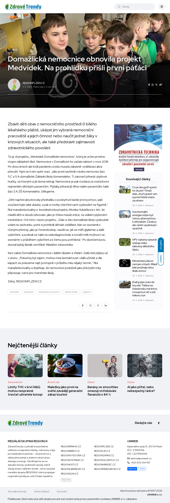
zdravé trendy (71, 292)
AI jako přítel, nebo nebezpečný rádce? (141, 389)
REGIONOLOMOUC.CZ (106, 460)
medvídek (14, 292)
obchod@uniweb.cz (140, 458)
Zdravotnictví (15, 382)
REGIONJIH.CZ (102, 450)
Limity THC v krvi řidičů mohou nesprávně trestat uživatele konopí (25, 391)
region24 (87, 292)
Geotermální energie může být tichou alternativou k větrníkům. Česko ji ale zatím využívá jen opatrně (144, 220)
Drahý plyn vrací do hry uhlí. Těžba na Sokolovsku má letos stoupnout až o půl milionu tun (144, 288)
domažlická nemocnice (49, 292)
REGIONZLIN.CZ (69, 473)
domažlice (29, 292)
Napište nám (132, 469)
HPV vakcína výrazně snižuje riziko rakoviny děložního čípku (144, 244)
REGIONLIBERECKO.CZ (73, 469)
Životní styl (53, 382)
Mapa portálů (66, 480)
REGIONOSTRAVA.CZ (72, 460)
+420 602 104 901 (140, 462)
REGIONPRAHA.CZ (71, 446)
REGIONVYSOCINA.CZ (73, 455)
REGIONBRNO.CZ (70, 450)
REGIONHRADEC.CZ (105, 464)
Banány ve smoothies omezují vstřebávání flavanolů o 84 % (102, 391)
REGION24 (32, 472)
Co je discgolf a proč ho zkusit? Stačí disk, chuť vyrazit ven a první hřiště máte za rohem (144, 194)
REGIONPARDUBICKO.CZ (107, 469)
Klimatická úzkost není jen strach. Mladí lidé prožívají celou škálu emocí (144, 266)
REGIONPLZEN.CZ (29, 281)
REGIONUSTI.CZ (69, 464)
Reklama (142, 469)
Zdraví (90, 382)
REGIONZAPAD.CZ (104, 455)
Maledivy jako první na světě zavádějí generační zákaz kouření (65, 391)
